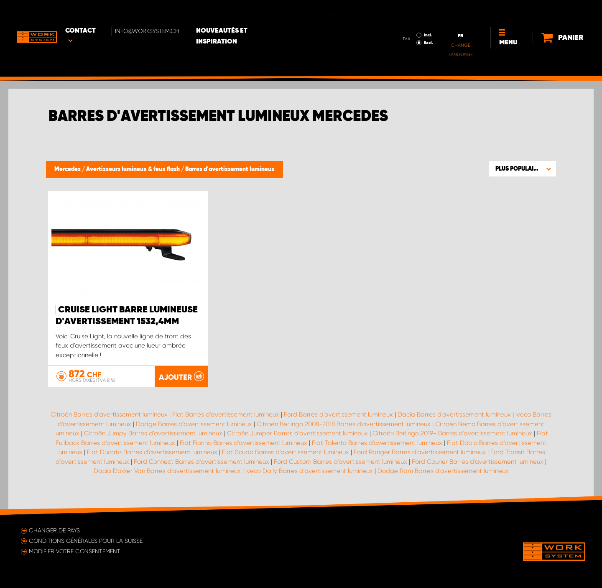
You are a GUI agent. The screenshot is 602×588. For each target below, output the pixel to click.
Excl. (402, 19)
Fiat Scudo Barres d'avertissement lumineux (285, 452)
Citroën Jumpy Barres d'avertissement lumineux (153, 433)
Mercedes (68, 169)
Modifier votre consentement (74, 551)
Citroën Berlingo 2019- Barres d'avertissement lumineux (452, 433)
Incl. (402, 12)
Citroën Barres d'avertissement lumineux (109, 414)
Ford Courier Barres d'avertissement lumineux (477, 461)
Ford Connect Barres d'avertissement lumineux (201, 461)
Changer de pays (54, 530)
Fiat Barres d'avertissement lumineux (225, 414)
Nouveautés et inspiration (249, 13)
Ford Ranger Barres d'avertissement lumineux (420, 452)
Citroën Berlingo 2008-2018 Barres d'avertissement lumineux (344, 424)
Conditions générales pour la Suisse (86, 540)
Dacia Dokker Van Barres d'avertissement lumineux (167, 471)
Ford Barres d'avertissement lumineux (338, 414)
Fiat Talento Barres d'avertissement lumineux (377, 443)
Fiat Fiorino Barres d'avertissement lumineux (243, 443)
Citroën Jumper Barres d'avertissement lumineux (297, 433)
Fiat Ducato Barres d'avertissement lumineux (152, 452)
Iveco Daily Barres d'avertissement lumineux (309, 471)
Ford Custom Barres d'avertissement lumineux (340, 461)
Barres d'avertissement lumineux (230, 169)
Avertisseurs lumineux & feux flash (133, 169)
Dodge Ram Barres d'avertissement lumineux (443, 471)
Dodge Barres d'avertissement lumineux (194, 424)
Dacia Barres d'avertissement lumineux (454, 414)
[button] (522, 168)
